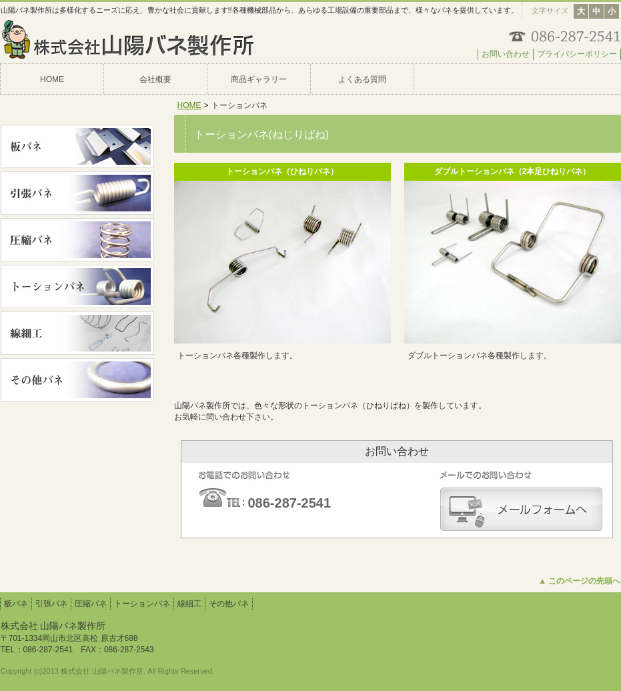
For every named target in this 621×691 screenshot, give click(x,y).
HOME (189, 105)
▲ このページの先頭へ (579, 581)
